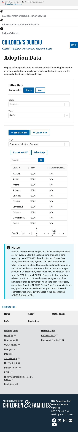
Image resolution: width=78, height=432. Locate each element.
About (31, 314)
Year (40, 90)
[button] (44, 233)
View (11, 140)
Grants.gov (11, 340)
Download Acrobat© (53, 340)
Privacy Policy (13, 368)
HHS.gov (10, 335)
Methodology (58, 314)
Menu (73, 45)
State (29, 90)
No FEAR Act (12, 363)
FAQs (6, 321)
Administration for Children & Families (20, 24)
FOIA (8, 372)
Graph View (40, 132)
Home (7, 314)
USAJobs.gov (12, 345)
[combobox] (26, 233)
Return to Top (8, 307)
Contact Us (33, 321)
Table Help (39, 152)
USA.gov (10, 349)
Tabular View (19, 132)
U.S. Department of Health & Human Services (24, 16)
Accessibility (12, 358)
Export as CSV (20, 152)
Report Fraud (49, 335)
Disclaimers (11, 384)
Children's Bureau (10, 33)
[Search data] (41, 160)
